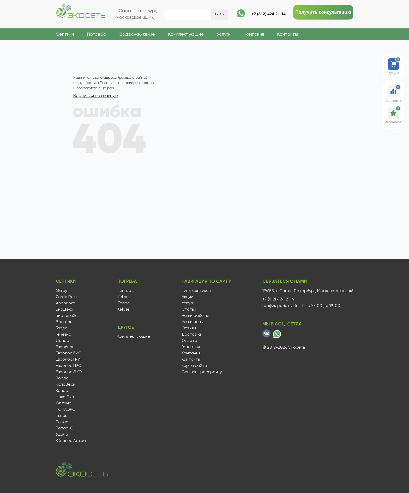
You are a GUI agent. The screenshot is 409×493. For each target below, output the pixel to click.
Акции (186, 296)
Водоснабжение (137, 34)
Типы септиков (194, 290)
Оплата (188, 340)
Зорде (62, 377)
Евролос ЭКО (69, 371)
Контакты (287, 34)
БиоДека (64, 308)
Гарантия (189, 346)
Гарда (62, 327)
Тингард (124, 290)
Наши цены (191, 321)
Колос (62, 390)
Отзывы (187, 327)
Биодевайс (66, 315)
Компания (254, 34)
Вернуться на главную (95, 95)
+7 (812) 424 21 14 (278, 298)
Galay (61, 290)
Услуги (224, 34)
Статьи (187, 308)
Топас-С (64, 427)
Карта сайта (193, 365)
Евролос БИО (69, 352)
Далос (62, 340)
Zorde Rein (66, 296)
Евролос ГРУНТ (70, 358)
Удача (62, 434)
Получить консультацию (323, 12)
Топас (62, 421)
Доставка (189, 333)
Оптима (63, 402)
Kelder (122, 308)
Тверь (61, 415)
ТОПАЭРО (66, 408)
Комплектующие (186, 34)
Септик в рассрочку (200, 371)
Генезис (63, 333)
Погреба (96, 34)
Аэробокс (65, 302)
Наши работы (193, 315)
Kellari (121, 296)
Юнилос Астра (71, 440)
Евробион (65, 346)
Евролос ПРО (69, 365)
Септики (65, 34)
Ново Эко (65, 396)
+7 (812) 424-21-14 (268, 13)
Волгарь (64, 321)
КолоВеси (65, 383)
